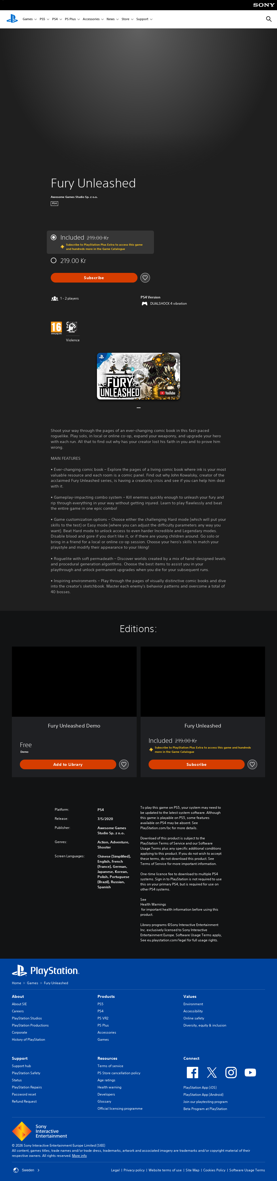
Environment (193, 1004)
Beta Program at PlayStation (205, 1108)
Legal (115, 1170)
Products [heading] (106, 996)
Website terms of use (165, 1170)
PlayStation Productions (30, 1025)
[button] (138, 376)
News (111, 19)
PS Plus (70, 19)
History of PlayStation (28, 1039)
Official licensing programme (120, 1108)
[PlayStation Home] (12, 19)
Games (28, 19)
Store (125, 19)
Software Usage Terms (247, 1170)
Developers (106, 1094)
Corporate (19, 1032)
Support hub (21, 1065)
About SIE (19, 1004)
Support (142, 19)
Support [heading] (20, 1058)
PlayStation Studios (27, 1018)
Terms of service (110, 1065)
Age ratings (106, 1080)
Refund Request (24, 1101)
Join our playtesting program (205, 1101)
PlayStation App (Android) (203, 1094)
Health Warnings (153, 904)
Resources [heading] (107, 1058)
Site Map (192, 1170)
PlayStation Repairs (27, 1087)
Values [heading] (189, 996)
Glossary (104, 1101)
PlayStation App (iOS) (200, 1087)
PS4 (55, 19)
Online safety (193, 1018)
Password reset (24, 1094)
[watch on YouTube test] (167, 393)
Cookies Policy (214, 1170)
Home (16, 983)
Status (17, 1080)
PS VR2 (103, 1018)
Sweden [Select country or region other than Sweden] (26, 1170)
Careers (18, 1011)
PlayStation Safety (26, 1073)
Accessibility (193, 1011)
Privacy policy (134, 1170)
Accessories (91, 19)
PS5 (42, 19)
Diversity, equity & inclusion (204, 1025)
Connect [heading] (191, 1058)
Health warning (109, 1087)
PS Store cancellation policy (119, 1073)
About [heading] (18, 996)
